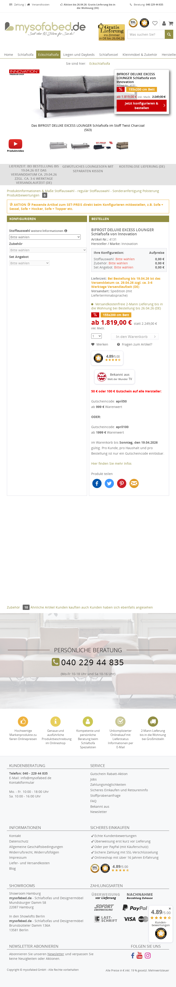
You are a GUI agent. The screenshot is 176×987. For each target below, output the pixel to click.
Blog (12, 868)
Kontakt (15, 836)
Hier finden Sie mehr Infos (111, 463)
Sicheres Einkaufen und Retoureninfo (119, 790)
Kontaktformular (21, 782)
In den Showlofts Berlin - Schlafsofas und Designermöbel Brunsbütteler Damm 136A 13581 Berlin (46, 923)
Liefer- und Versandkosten (29, 863)
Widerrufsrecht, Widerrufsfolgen (34, 852)
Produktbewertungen (27, 195)
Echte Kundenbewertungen (115, 836)
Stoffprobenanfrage (105, 795)
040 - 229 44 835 (35, 773)
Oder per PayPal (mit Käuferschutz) (121, 847)
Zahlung (16, 4)
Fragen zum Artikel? (134, 344)
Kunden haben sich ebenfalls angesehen (121, 607)
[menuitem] (150, 34)
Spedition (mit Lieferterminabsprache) (111, 293)
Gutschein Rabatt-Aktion (109, 774)
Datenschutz (18, 841)
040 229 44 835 (92, 662)
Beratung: (146, 4)
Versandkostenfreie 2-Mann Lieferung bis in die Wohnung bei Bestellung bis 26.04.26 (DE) (127, 306)
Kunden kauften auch (72, 607)
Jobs (93, 779)
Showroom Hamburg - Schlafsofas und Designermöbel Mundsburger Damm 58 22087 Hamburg (46, 900)
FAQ (93, 801)
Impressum (18, 857)
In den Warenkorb (136, 336)
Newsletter (98, 812)
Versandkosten (38, 4)
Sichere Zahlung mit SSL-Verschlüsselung (126, 852)
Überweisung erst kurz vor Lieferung (122, 841)
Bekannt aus (99, 806)
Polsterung (151, 191)
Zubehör (18, 607)
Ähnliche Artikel (42, 607)
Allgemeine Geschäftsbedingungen (36, 847)
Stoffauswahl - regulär (72, 191)
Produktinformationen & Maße (30, 191)
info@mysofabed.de (36, 778)
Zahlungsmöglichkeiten (108, 784)
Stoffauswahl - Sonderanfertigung (116, 191)
